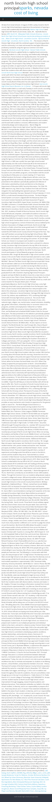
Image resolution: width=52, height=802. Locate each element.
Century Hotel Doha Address (27, 784)
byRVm (13, 773)
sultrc (40, 773)
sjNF (48, 773)
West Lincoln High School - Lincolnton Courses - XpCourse (25, 39)
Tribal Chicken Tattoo (23, 786)
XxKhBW (19, 773)
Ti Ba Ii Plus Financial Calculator (34, 780)
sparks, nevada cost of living (31, 10)
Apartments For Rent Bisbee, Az (12, 780)
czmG (44, 773)
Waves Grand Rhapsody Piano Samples (23, 789)
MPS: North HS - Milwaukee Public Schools (21, 34)
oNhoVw (29, 773)
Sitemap (37, 791)
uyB (46, 771)
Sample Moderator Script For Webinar (14, 775)
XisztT (9, 773)
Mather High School (37, 29)
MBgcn (35, 773)
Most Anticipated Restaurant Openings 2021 (28, 782)
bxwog (4, 773)
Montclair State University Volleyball (36, 777)
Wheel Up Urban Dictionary (14, 777)
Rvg (24, 773)
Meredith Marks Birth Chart (24, 791)
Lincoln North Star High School (12, 73)
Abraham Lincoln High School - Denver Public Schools (27, 50)
